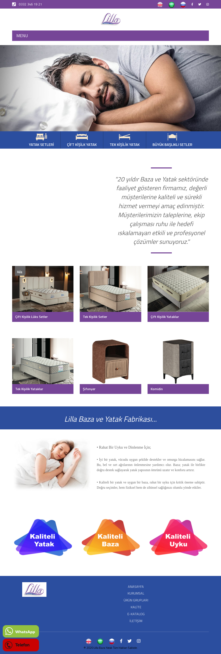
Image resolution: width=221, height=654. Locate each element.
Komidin (157, 388)
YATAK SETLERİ (41, 140)
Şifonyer (89, 388)
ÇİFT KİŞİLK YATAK (82, 140)
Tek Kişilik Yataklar (29, 388)
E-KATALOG (136, 613)
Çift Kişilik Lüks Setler (31, 316)
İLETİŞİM (136, 620)
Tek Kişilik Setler (95, 316)
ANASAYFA (136, 586)
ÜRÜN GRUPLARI (136, 600)
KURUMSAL (135, 593)
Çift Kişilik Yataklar (165, 316)
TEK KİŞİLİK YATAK (125, 140)
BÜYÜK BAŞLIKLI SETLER (172, 140)
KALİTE (136, 607)
